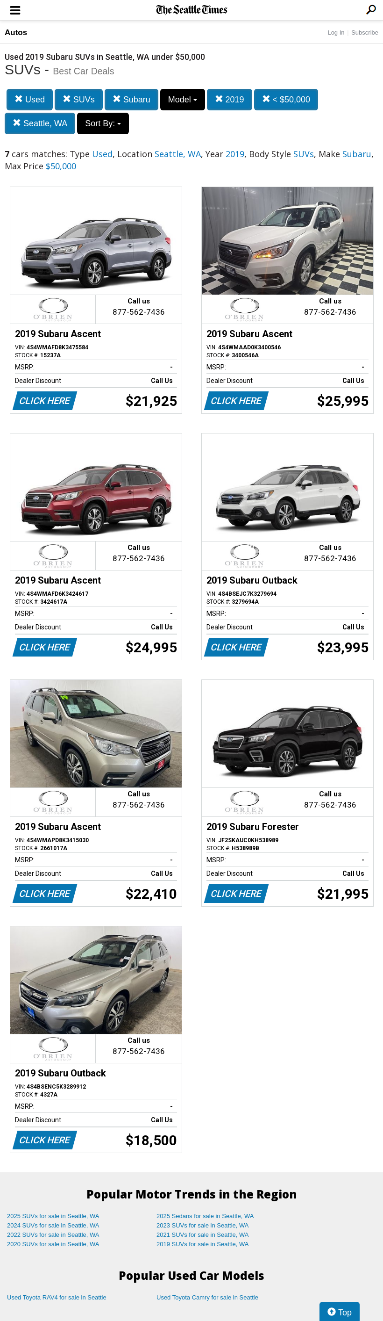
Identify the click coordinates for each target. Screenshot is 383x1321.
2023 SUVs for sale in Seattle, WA (202, 1225)
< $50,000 (286, 99)
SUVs (79, 99)
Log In (335, 32)
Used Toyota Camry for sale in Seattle (207, 1297)
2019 (229, 99)
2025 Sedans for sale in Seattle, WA (205, 1216)
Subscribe (364, 32)
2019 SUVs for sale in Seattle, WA (202, 1244)
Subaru (131, 99)
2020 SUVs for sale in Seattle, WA (53, 1244)
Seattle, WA (40, 123)
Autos (16, 32)
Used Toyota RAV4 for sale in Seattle (56, 1297)
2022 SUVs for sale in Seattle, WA (53, 1234)
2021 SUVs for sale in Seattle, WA (202, 1234)
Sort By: (103, 123)
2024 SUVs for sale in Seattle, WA (53, 1225)
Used (29, 99)
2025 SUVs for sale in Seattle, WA (53, 1216)
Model (182, 99)
